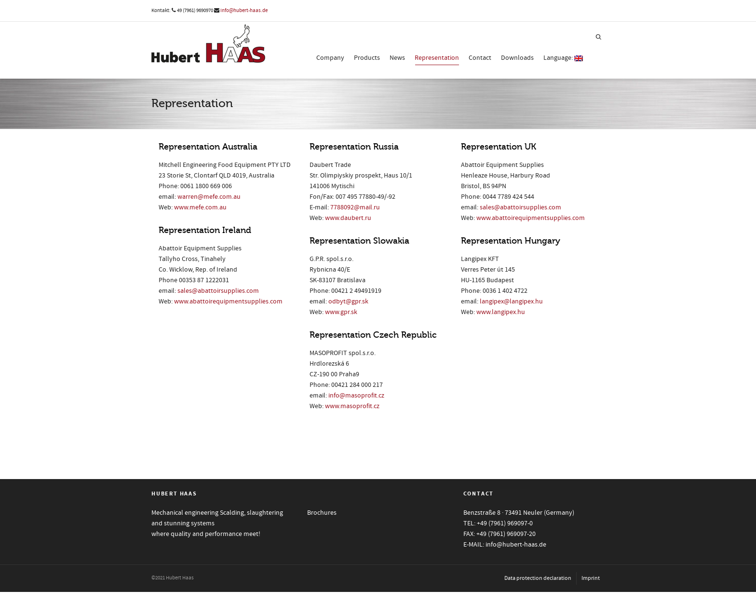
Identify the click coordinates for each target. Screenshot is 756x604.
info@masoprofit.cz (356, 395)
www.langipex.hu (500, 312)
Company (330, 58)
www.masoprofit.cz (352, 406)
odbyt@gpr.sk (348, 301)
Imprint (590, 578)
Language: (563, 58)
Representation (437, 59)
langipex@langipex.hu (511, 301)
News (397, 58)
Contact (480, 58)
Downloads (517, 58)
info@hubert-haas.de (244, 10)
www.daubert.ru (348, 218)
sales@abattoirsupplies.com (218, 291)
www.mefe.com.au (200, 207)
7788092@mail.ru (355, 207)
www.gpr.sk (341, 312)
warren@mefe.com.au (209, 196)
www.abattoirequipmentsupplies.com (228, 301)
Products (367, 58)
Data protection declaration (537, 578)
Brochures (322, 512)
